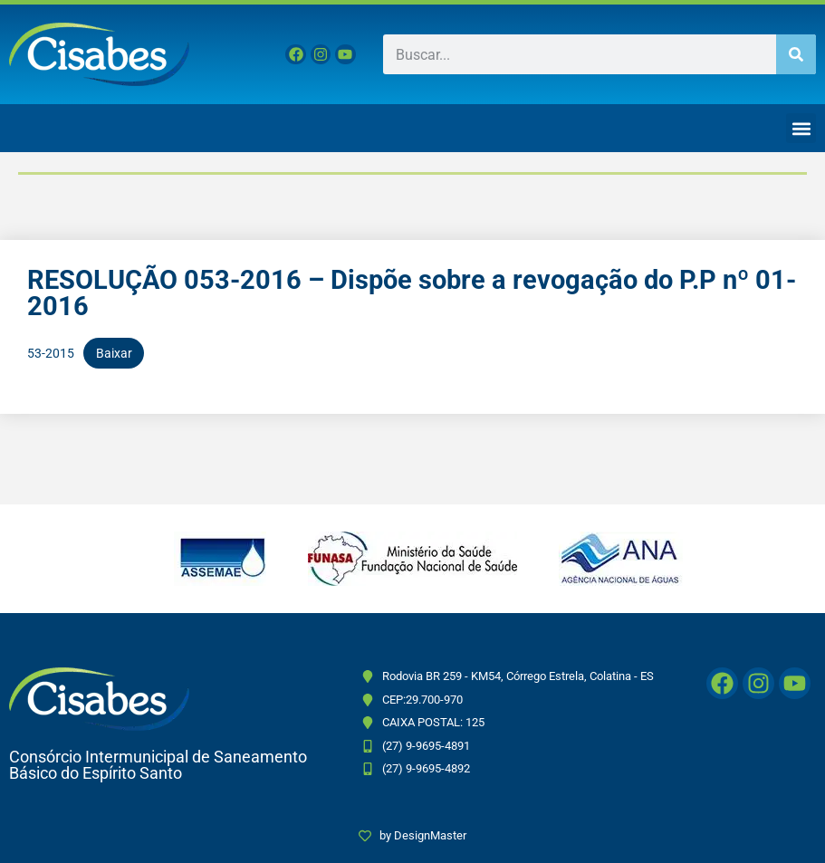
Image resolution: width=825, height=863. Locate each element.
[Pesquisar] (796, 54)
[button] (801, 128)
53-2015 (50, 353)
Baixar (114, 353)
